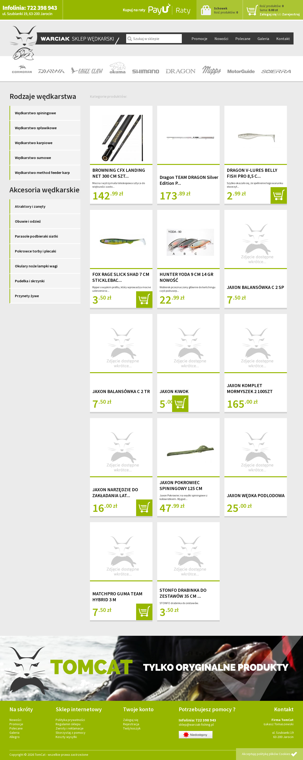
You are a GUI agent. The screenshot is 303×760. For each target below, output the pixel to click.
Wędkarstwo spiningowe (35, 112)
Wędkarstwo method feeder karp (42, 172)
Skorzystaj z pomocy (70, 732)
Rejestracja (131, 724)
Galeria (263, 38)
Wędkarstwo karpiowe (33, 142)
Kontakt (283, 38)
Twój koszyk (132, 728)
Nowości (221, 38)
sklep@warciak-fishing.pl (196, 724)
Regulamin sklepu (68, 724)
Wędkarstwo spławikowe (36, 127)
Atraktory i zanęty (30, 206)
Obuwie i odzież (28, 221)
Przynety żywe (27, 295)
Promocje (199, 38)
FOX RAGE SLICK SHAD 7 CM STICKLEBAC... (120, 277)
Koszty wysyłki (66, 737)
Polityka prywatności (70, 720)
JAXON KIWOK (174, 391)
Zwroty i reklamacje (70, 728)
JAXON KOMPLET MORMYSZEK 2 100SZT (250, 388)
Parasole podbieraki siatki (36, 236)
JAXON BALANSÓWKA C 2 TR (121, 391)
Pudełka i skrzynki (30, 280)
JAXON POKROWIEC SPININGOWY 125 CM (181, 485)
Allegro (14, 737)
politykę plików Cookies (273, 754)
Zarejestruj (291, 14)
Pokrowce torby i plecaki (35, 251)
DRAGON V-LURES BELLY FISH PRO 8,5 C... (252, 173)
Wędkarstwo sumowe (33, 157)
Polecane (242, 38)
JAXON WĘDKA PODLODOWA (256, 495)
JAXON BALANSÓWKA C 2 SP (255, 287)
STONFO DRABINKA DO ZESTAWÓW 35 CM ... (183, 593)
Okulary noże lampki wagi (36, 266)
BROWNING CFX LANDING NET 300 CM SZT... (118, 173)
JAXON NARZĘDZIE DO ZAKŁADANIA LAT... (115, 492)
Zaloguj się (268, 14)
